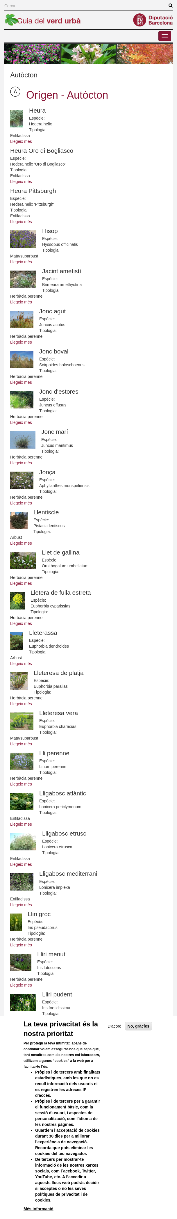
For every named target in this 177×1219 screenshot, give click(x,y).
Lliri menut (51, 954)
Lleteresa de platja (59, 672)
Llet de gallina (61, 552)
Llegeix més (21, 141)
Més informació (38, 1208)
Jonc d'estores (58, 391)
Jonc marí (54, 431)
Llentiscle (46, 512)
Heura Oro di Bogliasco (41, 150)
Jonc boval (53, 351)
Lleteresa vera (58, 713)
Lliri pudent (57, 994)
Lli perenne (54, 753)
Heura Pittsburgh (33, 190)
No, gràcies (138, 1026)
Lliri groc (39, 914)
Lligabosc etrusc (64, 833)
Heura (37, 110)
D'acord (114, 1026)
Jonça (47, 472)
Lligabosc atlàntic (62, 793)
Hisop (50, 231)
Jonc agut (52, 311)
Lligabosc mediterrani (68, 873)
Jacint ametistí (61, 271)
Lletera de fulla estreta (61, 592)
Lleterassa (43, 632)
